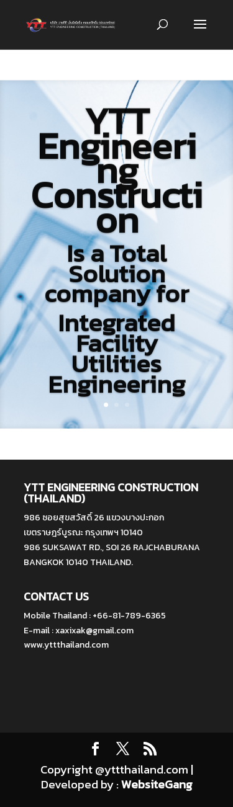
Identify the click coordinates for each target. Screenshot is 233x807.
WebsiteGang (157, 784)
